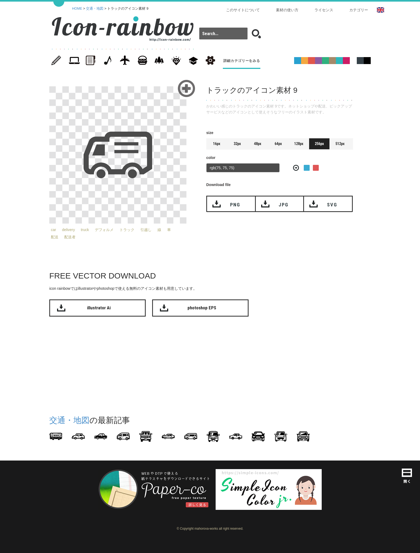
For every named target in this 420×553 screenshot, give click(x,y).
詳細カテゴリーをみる (241, 61)
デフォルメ (104, 230)
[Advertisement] (392, 165)
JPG (283, 204)
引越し (146, 230)
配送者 (70, 237)
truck (85, 230)
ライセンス (323, 10)
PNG (235, 204)
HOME (77, 8)
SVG (332, 204)
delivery (68, 230)
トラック (126, 230)
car (53, 230)
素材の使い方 (287, 10)
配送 (54, 237)
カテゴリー (358, 10)
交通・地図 (94, 8)
